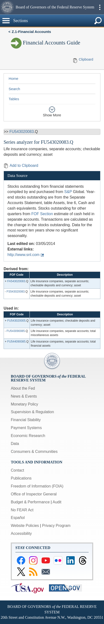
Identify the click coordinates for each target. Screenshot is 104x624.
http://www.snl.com (23, 255)
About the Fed (23, 388)
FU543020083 (21, 132)
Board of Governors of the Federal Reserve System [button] (55, 7)
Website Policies (25, 526)
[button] (7, 7)
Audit (57, 502)
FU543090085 (15, 331)
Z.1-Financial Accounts (31, 32)
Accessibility (21, 533)
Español (18, 518)
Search (14, 89)
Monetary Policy (24, 404)
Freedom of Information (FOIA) (37, 486)
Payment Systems (26, 428)
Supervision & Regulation (32, 412)
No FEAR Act (22, 510)
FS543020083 (15, 291)
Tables (14, 99)
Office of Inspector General (34, 494)
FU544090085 (16, 341)
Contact (17, 470)
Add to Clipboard (21, 165)
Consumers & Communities (34, 451)
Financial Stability (26, 420)
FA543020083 (16, 281)
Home (13, 78)
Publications (21, 478)
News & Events (24, 396)
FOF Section (42, 214)
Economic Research (28, 436)
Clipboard (86, 59)
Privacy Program (56, 526)
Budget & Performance (30, 502)
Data (15, 444)
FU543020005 (16, 320)
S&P (68, 192)
